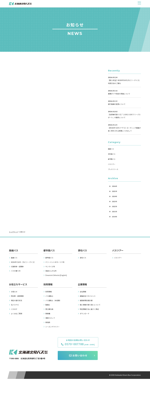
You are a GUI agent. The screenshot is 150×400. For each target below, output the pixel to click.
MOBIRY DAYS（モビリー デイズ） (23, 262)
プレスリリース (113, 169)
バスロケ (14, 309)
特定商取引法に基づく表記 (89, 309)
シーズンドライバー (52, 327)
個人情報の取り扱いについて (90, 305)
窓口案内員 (49, 309)
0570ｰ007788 (77, 344)
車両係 (47, 322)
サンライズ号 (50, 266)
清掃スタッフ (50, 318)
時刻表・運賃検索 (17, 296)
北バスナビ (15, 305)
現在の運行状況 (16, 300)
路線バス (111, 149)
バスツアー (111, 164)
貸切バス (83, 258)
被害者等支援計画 (86, 300)
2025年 (114, 191)
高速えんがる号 (50, 271)
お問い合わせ (121, 344)
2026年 (114, 186)
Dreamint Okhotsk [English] (56, 275)
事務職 (47, 313)
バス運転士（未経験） (53, 300)
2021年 (114, 211)
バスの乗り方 (15, 271)
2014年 (114, 217)
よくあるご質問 (16, 313)
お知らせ (14, 291)
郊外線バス (111, 154)
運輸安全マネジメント (88, 296)
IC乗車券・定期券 (17, 266)
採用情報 (48, 291)
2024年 (114, 196)
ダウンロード (84, 313)
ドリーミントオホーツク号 (54, 262)
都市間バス (111, 159)
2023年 (114, 201)
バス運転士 (49, 296)
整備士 (47, 305)
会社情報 (83, 291)
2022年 (114, 206)
